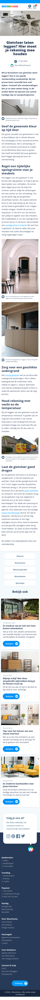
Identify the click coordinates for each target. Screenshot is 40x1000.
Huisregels (7, 934)
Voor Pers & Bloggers (9, 971)
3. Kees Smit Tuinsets (9, 896)
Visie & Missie (7, 922)
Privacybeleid (7, 940)
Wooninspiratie (7, 909)
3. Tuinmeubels (7, 866)
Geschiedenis (7, 925)
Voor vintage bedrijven (10, 958)
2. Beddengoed (7, 863)
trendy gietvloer (12, 375)
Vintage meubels (8, 927)
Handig (5, 903)
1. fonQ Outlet (7, 891)
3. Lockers (5, 881)
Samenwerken (7, 974)
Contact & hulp (9, 965)
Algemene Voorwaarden (11, 937)
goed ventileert (31, 490)
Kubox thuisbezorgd (11, 513)
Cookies (5, 943)
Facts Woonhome (8, 956)
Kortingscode (7, 906)
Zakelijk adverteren (9, 953)
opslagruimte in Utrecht (16, 225)
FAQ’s (4, 968)
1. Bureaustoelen (8, 876)
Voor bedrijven (9, 950)
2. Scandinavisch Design (11, 894)
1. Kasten (5, 860)
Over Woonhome (10, 919)
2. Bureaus (6, 878)
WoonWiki (5, 912)
